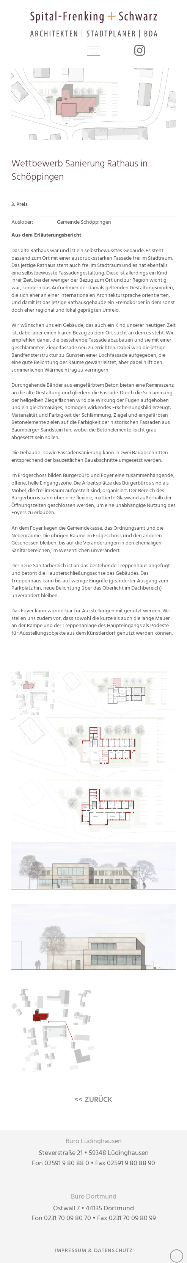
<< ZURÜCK (93, 1100)
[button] (93, 51)
